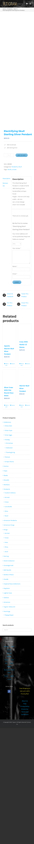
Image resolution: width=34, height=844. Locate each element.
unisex (14, 169)
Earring (6, 556)
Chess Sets (8, 426)
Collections (7, 422)
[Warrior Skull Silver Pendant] (24, 376)
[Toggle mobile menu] (30, 4)
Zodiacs (6, 597)
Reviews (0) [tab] (5, 184)
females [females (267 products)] (9, 656)
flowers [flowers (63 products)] (6, 660)
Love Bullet (8, 506)
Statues (7, 457)
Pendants (15, 167)
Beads (6, 475)
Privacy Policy (24, 706)
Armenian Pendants (10, 520)
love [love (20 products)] (6, 663)
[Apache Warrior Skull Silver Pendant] (9, 333)
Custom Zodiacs (10, 493)
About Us (25, 701)
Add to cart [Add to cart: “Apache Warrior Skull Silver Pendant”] (7, 364)
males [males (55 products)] (11, 663)
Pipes (5, 471)
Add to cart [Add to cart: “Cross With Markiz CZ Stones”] (22, 364)
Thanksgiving (10, 452)
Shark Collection (9, 561)
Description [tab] (6, 178)
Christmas (9, 443)
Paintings (7, 611)
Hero (6, 542)
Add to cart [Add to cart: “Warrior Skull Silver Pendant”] (22, 406)
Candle (6, 579)
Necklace (7, 484)
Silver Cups (8, 430)
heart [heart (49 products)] (12, 660)
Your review (16, 248)
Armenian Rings (9, 525)
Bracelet (6, 480)
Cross (7, 502)
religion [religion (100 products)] (9, 666)
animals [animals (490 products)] (6, 646)
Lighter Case (8, 593)
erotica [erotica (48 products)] (9, 650)
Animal (7, 497)
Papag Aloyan (9, 615)
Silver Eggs (8, 435)
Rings (6, 529)
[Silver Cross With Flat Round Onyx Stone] (9, 377)
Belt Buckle (7, 570)
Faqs (24, 703)
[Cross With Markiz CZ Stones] (24, 331)
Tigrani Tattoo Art (9, 607)
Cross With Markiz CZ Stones (23, 344)
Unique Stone (9, 461)
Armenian (7, 602)
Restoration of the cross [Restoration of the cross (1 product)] (9, 671)
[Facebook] (9, 691)
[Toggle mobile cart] (27, 4)
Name (14, 266)
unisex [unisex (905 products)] (9, 679)
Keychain (7, 588)
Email (14, 274)
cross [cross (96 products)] (12, 646)
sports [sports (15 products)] (12, 676)
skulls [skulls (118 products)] (6, 676)
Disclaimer (24, 709)
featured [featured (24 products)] (9, 653)
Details (13, 363)
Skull (20, 167)
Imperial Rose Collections (12, 584)
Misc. (6, 511)
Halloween (9, 448)
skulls (9, 169)
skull (6, 551)
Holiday (7, 439)
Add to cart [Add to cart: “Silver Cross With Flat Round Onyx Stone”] (7, 406)
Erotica (6, 466)
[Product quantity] (8, 155)
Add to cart (22, 155)
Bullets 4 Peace (9, 574)
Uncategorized (8, 565)
